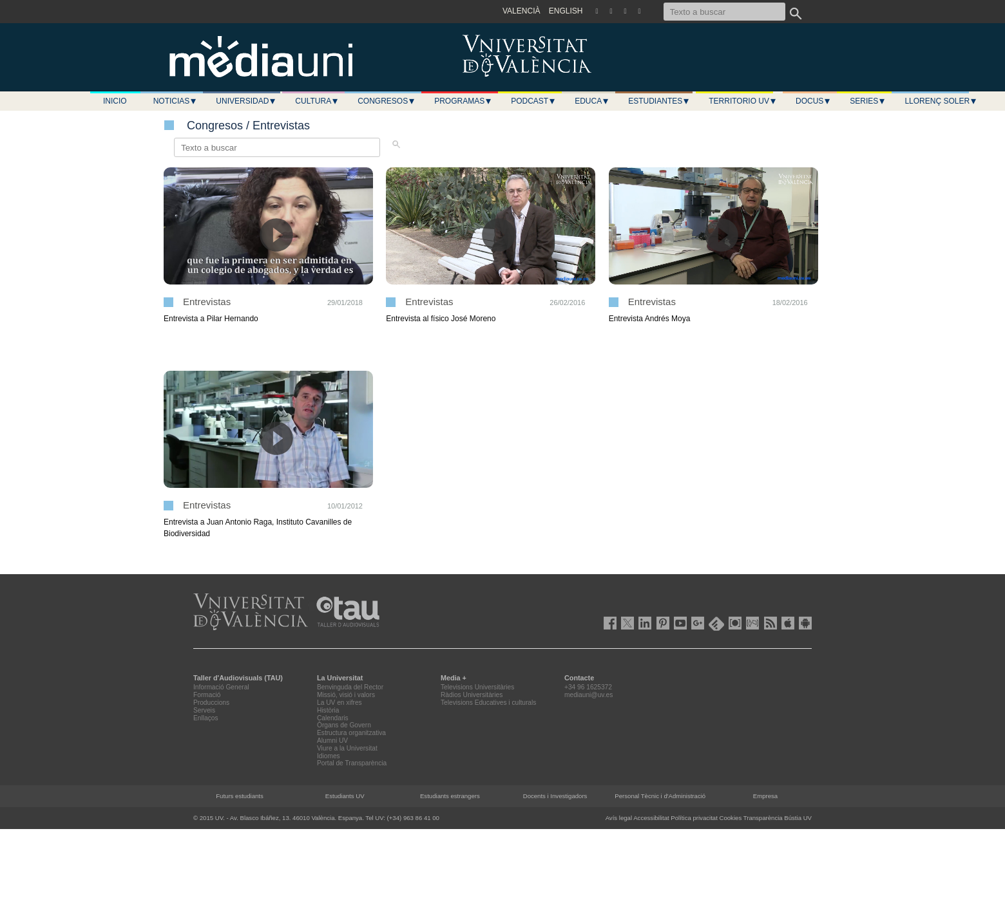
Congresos (387, 101)
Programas (463, 101)
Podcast (533, 101)
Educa (592, 101)
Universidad (246, 101)
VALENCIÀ (521, 10)
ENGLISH (566, 10)
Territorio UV (743, 101)
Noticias (175, 101)
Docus (813, 101)
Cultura (317, 101)
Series (868, 101)
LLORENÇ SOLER (941, 101)
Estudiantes (659, 101)
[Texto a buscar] (724, 12)
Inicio (115, 101)
